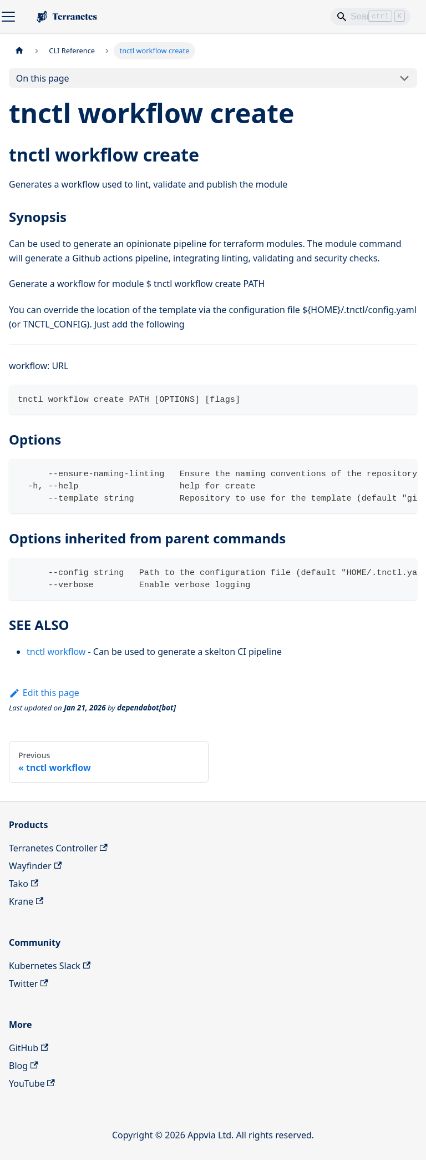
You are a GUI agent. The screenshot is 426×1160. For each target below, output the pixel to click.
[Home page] (19, 50)
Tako (23, 883)
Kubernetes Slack (49, 966)
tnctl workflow (56, 651)
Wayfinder (35, 866)
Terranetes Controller (58, 848)
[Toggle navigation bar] (8, 16)
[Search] (370, 17)
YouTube (32, 1083)
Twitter (28, 983)
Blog (23, 1066)
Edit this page (44, 693)
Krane (26, 901)
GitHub (28, 1048)
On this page (42, 78)
